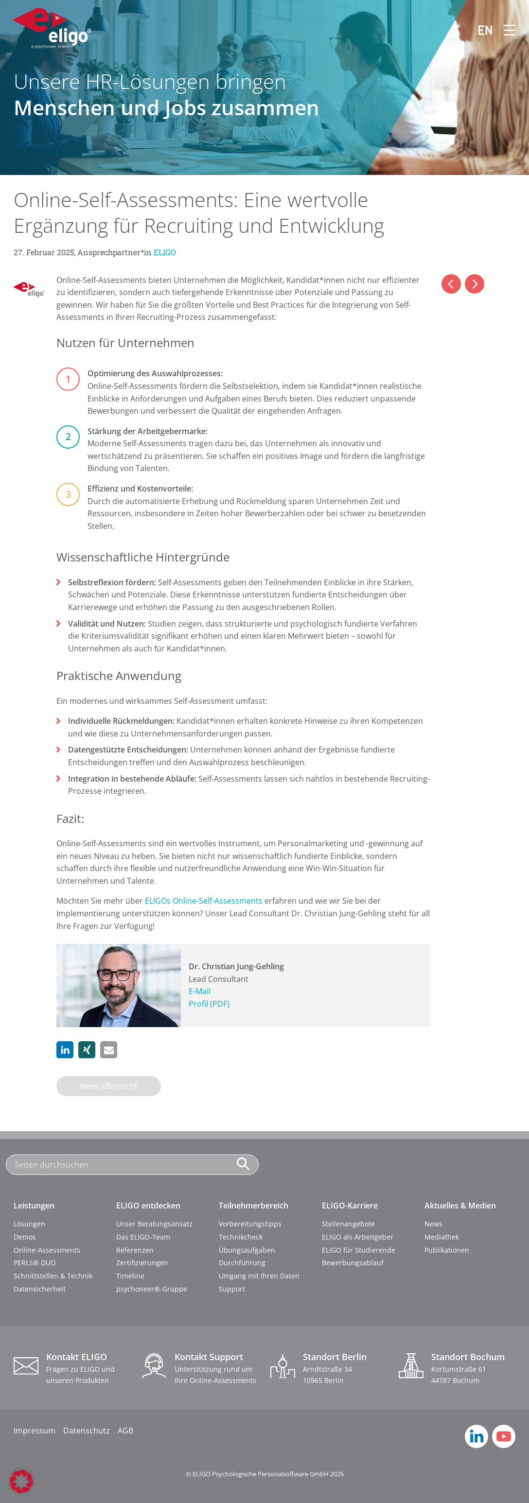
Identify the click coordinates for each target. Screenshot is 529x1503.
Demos (25, 1236)
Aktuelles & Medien (460, 1205)
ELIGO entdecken (148, 1205)
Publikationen (446, 1250)
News (433, 1223)
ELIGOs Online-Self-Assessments (204, 900)
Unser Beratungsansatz (154, 1223)
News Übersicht (109, 1086)
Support (232, 1288)
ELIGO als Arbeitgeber (357, 1236)
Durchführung (242, 1262)
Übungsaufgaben (247, 1250)
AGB (125, 1430)
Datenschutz (86, 1430)
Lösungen (29, 1223)
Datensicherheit (40, 1288)
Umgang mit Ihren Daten (259, 1275)
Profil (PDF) (209, 1003)
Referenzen (135, 1250)
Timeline (130, 1275)
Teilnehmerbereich (253, 1205)
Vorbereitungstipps (250, 1223)
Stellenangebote (348, 1223)
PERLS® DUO (35, 1262)
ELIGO (165, 252)
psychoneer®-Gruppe (151, 1288)
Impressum (34, 1430)
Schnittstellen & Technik (53, 1275)
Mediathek (441, 1236)
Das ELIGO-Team (143, 1236)
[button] (64, 1049)
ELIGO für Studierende (358, 1250)
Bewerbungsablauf (353, 1262)
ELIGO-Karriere (350, 1205)
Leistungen (34, 1205)
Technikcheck (241, 1236)
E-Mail (200, 991)
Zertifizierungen (142, 1262)
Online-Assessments (47, 1250)
